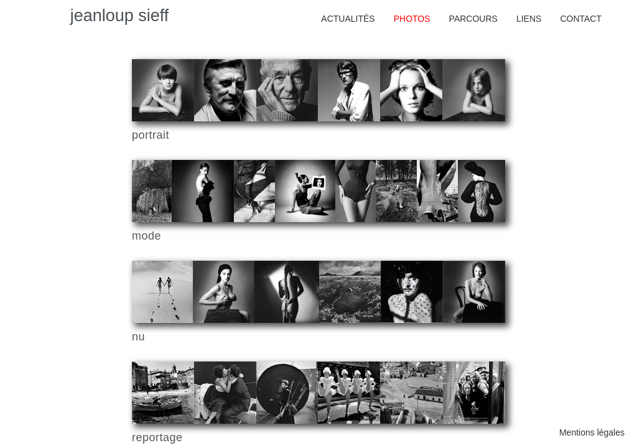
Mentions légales (592, 432)
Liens (528, 19)
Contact (581, 19)
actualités (347, 19)
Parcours (473, 19)
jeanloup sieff (119, 15)
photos (412, 19)
